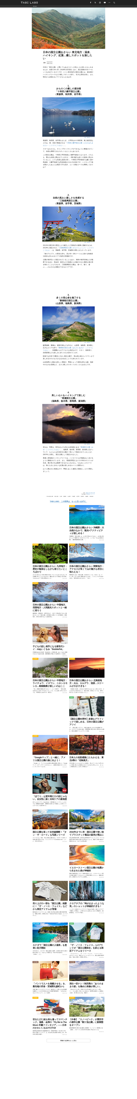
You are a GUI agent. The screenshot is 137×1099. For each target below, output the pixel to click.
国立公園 (56, 496)
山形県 (69, 496)
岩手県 (78, 496)
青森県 (87, 496)
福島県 (65, 496)
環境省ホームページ (91, 494)
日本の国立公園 (50, 496)
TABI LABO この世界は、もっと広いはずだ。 (68, 502)
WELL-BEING (36, 775)
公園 (61, 496)
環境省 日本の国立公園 (90, 493)
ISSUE (71, 697)
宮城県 (73, 496)
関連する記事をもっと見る (68, 1040)
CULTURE (35, 625)
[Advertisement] (68, 1074)
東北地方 (91, 496)
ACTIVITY (72, 506)
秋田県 (82, 496)
